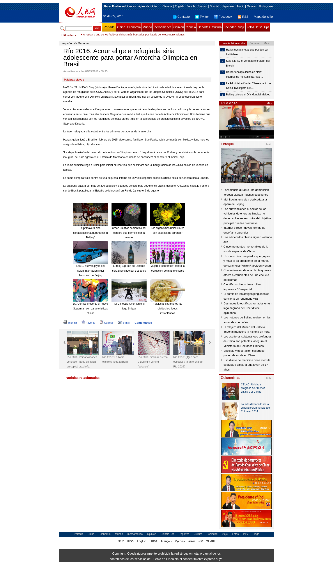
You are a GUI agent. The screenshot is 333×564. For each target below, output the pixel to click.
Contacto (181, 16)
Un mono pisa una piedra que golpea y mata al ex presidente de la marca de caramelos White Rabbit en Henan (247, 261)
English (179, 6)
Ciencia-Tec (167, 534)
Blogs (256, 534)
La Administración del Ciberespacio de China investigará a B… (248, 86)
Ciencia (191, 27)
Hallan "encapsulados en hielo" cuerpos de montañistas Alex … (244, 74)
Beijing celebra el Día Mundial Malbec (248, 94)
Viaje (241, 27)
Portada (109, 27)
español (67, 43)
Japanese (228, 6)
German (251, 6)
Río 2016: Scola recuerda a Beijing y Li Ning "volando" (153, 362)
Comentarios (143, 322)
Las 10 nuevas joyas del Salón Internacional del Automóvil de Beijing (90, 270)
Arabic (240, 6)
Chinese (167, 6)
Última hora (69, 35)
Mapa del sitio (263, 16)
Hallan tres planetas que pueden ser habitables (247, 52)
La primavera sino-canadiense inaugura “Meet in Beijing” (90, 233)
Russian (202, 6)
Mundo (147, 27)
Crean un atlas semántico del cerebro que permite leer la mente (129, 233)
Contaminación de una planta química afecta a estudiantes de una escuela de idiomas (247, 275)
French (190, 6)
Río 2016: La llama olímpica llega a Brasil (115, 360)
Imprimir (70, 322)
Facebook (223, 16)
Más (269, 103)
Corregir (106, 322)
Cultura (217, 27)
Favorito (88, 322)
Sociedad (229, 27)
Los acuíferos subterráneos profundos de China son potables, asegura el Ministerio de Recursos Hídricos (247, 341)
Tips (266, 27)
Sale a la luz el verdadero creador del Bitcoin (248, 63)
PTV (259, 27)
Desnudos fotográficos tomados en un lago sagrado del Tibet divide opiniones (247, 308)
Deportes (204, 27)
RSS (243, 16)
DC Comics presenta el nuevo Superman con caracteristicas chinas (90, 308)
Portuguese (266, 6)
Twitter (202, 16)
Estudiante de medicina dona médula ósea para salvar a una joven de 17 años (246, 364)
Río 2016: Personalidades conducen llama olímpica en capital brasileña (82, 362)
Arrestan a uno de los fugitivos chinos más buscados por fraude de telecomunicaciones (134, 35)
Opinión (178, 27)
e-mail (124, 322)
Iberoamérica (163, 27)
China (121, 27)
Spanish (214, 6)
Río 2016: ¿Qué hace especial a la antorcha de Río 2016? (187, 362)
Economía (134, 27)
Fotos (250, 27)
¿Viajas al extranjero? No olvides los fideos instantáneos (167, 308)
